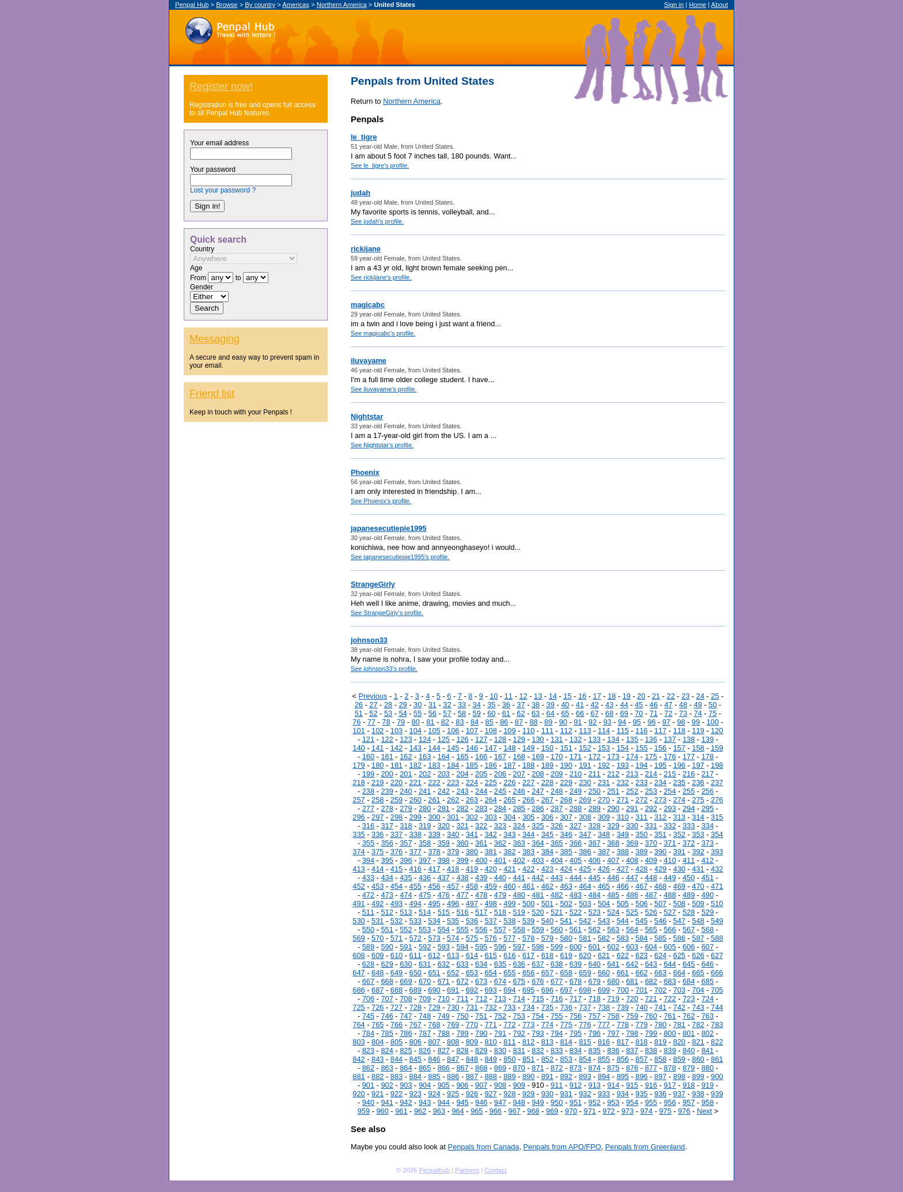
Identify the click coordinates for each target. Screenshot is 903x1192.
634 (481, 964)
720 (632, 998)
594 (462, 946)
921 (377, 1093)
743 (698, 1007)
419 (472, 869)
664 (679, 972)
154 (623, 748)
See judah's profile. (377, 221)
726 (377, 1007)
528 (688, 912)
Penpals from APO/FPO (562, 1146)
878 (669, 1067)
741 (660, 1007)
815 (585, 1042)
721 (651, 998)
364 (538, 843)
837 (632, 1050)
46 (654, 704)
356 (387, 843)
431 (698, 869)
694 (509, 990)
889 (509, 1076)
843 (377, 1059)
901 (368, 1085)
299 (415, 817)
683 (669, 981)
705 (717, 990)
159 (717, 748)
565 (651, 929)
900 (717, 1076)
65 (565, 713)
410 (669, 860)
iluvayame (368, 360)
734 (528, 1007)
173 (613, 756)
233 (641, 782)
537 (490, 920)
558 (519, 929)
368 (613, 843)
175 (651, 756)
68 (609, 713)
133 (595, 739)
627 (717, 955)
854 (585, 1059)
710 (444, 998)
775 (566, 1024)
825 (406, 1050)
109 (509, 730)
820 (679, 1042)
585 (660, 938)
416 (415, 869)
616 (509, 955)
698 (585, 990)
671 (444, 981)
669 (406, 981)
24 (700, 696)
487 (651, 895)
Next (704, 1111)
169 (538, 756)
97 (666, 722)
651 (434, 972)
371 (669, 843)
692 (472, 990)
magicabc (368, 304)
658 (566, 972)
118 (679, 730)
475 (425, 895)
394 (368, 860)
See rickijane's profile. (381, 277)
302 (472, 817)
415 (396, 869)
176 (669, 756)
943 (425, 1102)
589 (368, 946)
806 (415, 1042)
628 (368, 964)
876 (632, 1067)
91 (578, 722)
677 (557, 981)
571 (396, 938)
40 (565, 704)
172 (595, 756)
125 (444, 739)
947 (500, 1102)
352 (679, 834)
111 (547, 730)
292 (651, 808)
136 (651, 739)
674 (500, 981)
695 (528, 990)
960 (382, 1111)
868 (481, 1067)
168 (519, 756)
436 (425, 877)
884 (415, 1076)
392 (698, 851)
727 (396, 1007)
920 (358, 1093)
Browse (226, 4)
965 (477, 1111)
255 (688, 791)
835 (595, 1050)
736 (566, 1007)
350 (641, 834)
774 (547, 1024)
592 (425, 946)
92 (593, 722)
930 (547, 1093)
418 (453, 869)
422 (528, 869)
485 (613, 895)
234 (660, 782)
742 (679, 1007)
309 (604, 817)
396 (406, 860)
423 (547, 869)
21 (656, 696)
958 (707, 1102)
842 (358, 1059)
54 (403, 713)
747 (406, 1016)
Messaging (214, 339)
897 (660, 1076)
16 (582, 696)
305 (528, 817)
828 (462, 1050)
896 (641, 1076)
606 (688, 946)
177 (688, 756)
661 (623, 972)
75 (712, 713)
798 (632, 1033)
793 (538, 1033)
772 (509, 1024)
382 (509, 851)
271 (623, 799)
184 (453, 765)
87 (519, 722)
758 (613, 1016)
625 (679, 955)
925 (453, 1093)
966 (496, 1111)
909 (519, 1085)
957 (688, 1102)
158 (698, 748)
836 (613, 1050)
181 (396, 765)
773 (528, 1024)
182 (415, 765)
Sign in (674, 4)
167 (500, 756)
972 (608, 1111)
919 (707, 1085)
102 (377, 730)
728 (415, 1007)
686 (358, 990)
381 (490, 851)
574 (453, 938)
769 (453, 1024)
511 (368, 912)
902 (387, 1085)
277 (368, 808)
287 (557, 808)
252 (632, 791)
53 (388, 713)
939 (717, 1093)
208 (538, 773)
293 (669, 808)
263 (472, 799)
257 (358, 799)
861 (717, 1059)
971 (590, 1111)
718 (595, 998)
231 (604, 782)
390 (660, 851)
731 (472, 1007)
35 (491, 704)
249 (576, 791)
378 (434, 851)
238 (368, 791)
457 (453, 886)
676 (538, 981)
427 (623, 869)
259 (396, 799)
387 (604, 851)
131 (557, 739)
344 (528, 834)
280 (425, 808)
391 (679, 851)
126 (462, 739)
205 (481, 773)
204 (462, 773)
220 (396, 782)
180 (377, 765)
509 (698, 903)
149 (528, 748)
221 (415, 782)
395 (387, 860)
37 (521, 704)
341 (472, 834)
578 (528, 938)
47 (668, 704)
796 (595, 1033)
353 (698, 834)
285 (519, 808)
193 (623, 765)
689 (415, 990)
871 (538, 1067)
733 (509, 1007)
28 (388, 704)
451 (707, 877)
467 (641, 886)
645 (688, 964)
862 (368, 1067)
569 (358, 938)
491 (358, 903)
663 (660, 972)
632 (444, 964)
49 (698, 704)
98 (681, 722)
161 (387, 756)
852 (547, 1059)
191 (585, 765)
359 (444, 843)
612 (434, 955)
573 (434, 938)
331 (651, 825)
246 (519, 791)
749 (444, 1016)
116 (641, 730)
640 (595, 964)
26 (359, 704)
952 (595, 1102)
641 (613, 964)
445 (595, 877)
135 (632, 739)
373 (707, 843)
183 (434, 765)
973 (627, 1111)
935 (641, 1093)
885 (434, 1076)
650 (415, 972)
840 (688, 1050)
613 (453, 955)
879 (688, 1067)
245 (500, 791)
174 (632, 756)
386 (585, 851)
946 (481, 1102)
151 (566, 748)
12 (523, 696)
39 (551, 704)
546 (660, 920)
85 (489, 722)
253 (651, 791)
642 (632, 964)
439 (481, 877)
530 (358, 920)
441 (519, 877)
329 (613, 825)
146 (472, 748)
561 (576, 929)
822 (717, 1042)
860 (698, 1059)
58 (462, 713)
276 (717, 799)
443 (557, 877)
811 (509, 1042)
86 (504, 722)
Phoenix (365, 472)
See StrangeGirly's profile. (387, 612)
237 (717, 782)
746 (387, 1016)
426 (604, 869)
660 (604, 972)
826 (425, 1050)
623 (641, 955)
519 (519, 912)
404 (557, 860)
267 (547, 799)
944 (444, 1102)
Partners (467, 1170)
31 (432, 704)
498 (490, 903)
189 (547, 765)
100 (713, 722)
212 (613, 773)
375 (377, 851)
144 (434, 748)
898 (679, 1076)
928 (509, 1093)
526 (651, 912)
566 (669, 929)
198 (717, 765)
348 (604, 834)
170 (557, 756)
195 (660, 765)
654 (490, 972)
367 (595, 843)
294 (688, 808)
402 (519, 860)
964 (457, 1111)
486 (632, 895)
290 (613, 808)
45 (639, 704)
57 (447, 713)
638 (557, 964)
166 (481, 756)
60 (491, 713)
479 (500, 895)
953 (613, 1102)
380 (472, 851)
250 (595, 791)
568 (707, 929)
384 (547, 851)
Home (697, 4)
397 (425, 860)
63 (536, 713)
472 (368, 895)
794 (557, 1033)
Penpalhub (434, 1170)
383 (528, 851)
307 (566, 817)
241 (425, 791)
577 (509, 938)
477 (462, 895)
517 (481, 912)
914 (613, 1085)
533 (415, 920)
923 (415, 1093)
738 (604, 1007)
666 (717, 972)
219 (377, 782)
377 (415, 851)
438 (462, 877)
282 (462, 808)
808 (453, 1042)
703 (679, 990)
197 (698, 765)
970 (571, 1111)
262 (453, 799)
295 (707, 808)
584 (641, 938)
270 (604, 799)
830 (500, 1050)
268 (566, 799)
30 (417, 704)
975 (665, 1111)
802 (707, 1033)
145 (453, 748)
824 (387, 1050)
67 (594, 713)
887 (472, 1076)
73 (683, 713)
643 (651, 964)
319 (425, 825)
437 (444, 877)
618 (547, 955)
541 (566, 920)
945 (462, 1102)
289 (595, 808)
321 (462, 825)
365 (557, 843)
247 (538, 791)
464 (585, 886)
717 (576, 998)
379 (453, 851)
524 (613, 912)
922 (396, 1093)
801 (688, 1033)
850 (509, 1059)
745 (368, 1016)
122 (387, 739)
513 (406, 912)
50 (712, 704)
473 (387, 895)
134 (613, 739)
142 (396, 748)
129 (519, 739)
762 (688, 1016)
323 (500, 825)
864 (406, 1067)
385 (566, 851)
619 (566, 955)
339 (434, 834)
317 (387, 825)
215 (669, 773)
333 (688, 825)
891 (547, 1076)
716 (557, 998)
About (719, 4)
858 (660, 1059)
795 (576, 1033)
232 (623, 782)
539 (528, 920)
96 (651, 722)
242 (444, 791)
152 (585, 748)
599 (557, 946)
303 (490, 817)
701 (641, 990)
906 (462, 1085)
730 (453, 1007)
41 (580, 704)
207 (519, 773)
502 (566, 903)
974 (646, 1111)
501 (547, 903)
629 (387, 964)
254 (669, 791)
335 (358, 834)
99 (696, 722)
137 (669, 739)
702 (660, 990)
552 (406, 929)
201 (406, 773)
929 (528, 1093)
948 (519, 1102)
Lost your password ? (223, 190)
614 (472, 955)
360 (462, 843)
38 (536, 704)
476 (444, 895)
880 (707, 1067)
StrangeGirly (373, 584)
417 (434, 869)
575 (472, 938)
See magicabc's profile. (383, 333)
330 (632, 825)
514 (425, 912)
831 (519, 1050)
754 (538, 1016)
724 (707, 998)
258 (377, 799)
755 (557, 1016)
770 (472, 1024)
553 (425, 929)
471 (717, 886)
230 (585, 782)
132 (576, 739)
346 (566, 834)
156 (660, 748)
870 (519, 1067)
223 (453, 782)
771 (490, 1024)
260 (415, 799)
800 (669, 1033)
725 (358, 1007)
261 (434, 799)
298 (396, 817)
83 (460, 722)
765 (377, 1024)
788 (444, 1033)
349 (623, 834)
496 (453, 903)
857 (641, 1059)
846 (434, 1059)
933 (604, 1093)
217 (707, 773)
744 (717, 1007)
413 (358, 869)
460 (509, 886)
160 (368, 756)
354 (717, 834)
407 (613, 860)
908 (500, 1085)
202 (425, 773)
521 (557, 912)
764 (358, 1024)
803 (358, 1042)
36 (506, 704)
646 (707, 964)
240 (406, 791)
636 (519, 964)
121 (368, 739)
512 (387, 912)
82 (445, 722)
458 (472, 886)
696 (547, 990)
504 (604, 903)
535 (453, 920)
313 (679, 817)
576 (490, 938)
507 (660, 903)
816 (604, 1042)
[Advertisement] (256, 650)
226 (509, 782)
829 (481, 1050)
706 (368, 998)
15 (567, 696)
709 (425, 998)
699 (604, 990)
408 (632, 860)
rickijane (366, 248)
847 (453, 1059)
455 (415, 886)
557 (500, 929)
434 (387, 877)
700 (623, 990)
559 (538, 929)
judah (360, 192)
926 (472, 1093)
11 (508, 696)
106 (453, 730)
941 (387, 1102)
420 (490, 869)
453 (377, 886)
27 (373, 704)
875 (613, 1067)
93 (607, 722)
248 (557, 791)
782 (698, 1024)
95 (637, 722)
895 (623, 1076)
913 (595, 1085)
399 (462, 860)
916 (651, 1085)
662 (641, 972)
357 (406, 843)
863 (387, 1067)
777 (604, 1024)
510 (717, 903)
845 (415, 1059)
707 (387, 998)
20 (641, 696)
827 (444, 1050)
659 (585, 972)
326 (557, 825)
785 (387, 1033)
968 (533, 1111)
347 (585, 834)
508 (679, 903)
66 (580, 713)
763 (707, 1016)
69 (624, 713)
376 (396, 851)
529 (707, 912)
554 (444, 929)
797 (613, 1033)
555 (462, 929)
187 (509, 765)
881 (358, 1076)
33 (462, 704)
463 (566, 886)
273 (660, 799)
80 (416, 722)
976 (684, 1111)
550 (368, 929)
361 (481, 843)
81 (430, 722)
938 (698, 1093)
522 (576, 912)
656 (528, 972)
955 (651, 1102)
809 (472, 1042)
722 (669, 998)
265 (509, 799)
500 (528, 903)
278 (387, 808)
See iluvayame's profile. (384, 389)
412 (707, 860)
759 (632, 1016)
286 (538, 808)
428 (641, 869)
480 (519, 895)
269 (585, 799)
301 (453, 817)
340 (453, 834)
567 (688, 929)
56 (432, 713)
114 (604, 730)
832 (538, 1050)
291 (632, 808)
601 (595, 946)
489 (688, 895)
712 (481, 998)
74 (698, 713)
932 (585, 1093)
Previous (373, 696)
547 (679, 920)
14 (553, 696)
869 (500, 1067)
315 (717, 817)
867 (462, 1067)
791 (500, 1033)
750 (462, 1016)
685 (707, 981)
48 (683, 704)
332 (669, 825)
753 (519, 1016)
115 (623, 730)
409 (651, 860)
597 (519, 946)
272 (641, 799)
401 (500, 860)
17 (597, 696)
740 (641, 1007)
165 (462, 756)
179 (358, 765)
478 (481, 895)
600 (576, 946)
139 (707, 739)
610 (396, 955)
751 (481, 1016)
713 (500, 998)
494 (415, 903)
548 (698, 920)
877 (651, 1067)
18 (612, 696)
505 (623, 903)
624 (660, 955)
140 (358, 748)
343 (509, 834)
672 (462, 981)
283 (481, 808)
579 (547, 938)
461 (528, 886)
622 (623, 955)
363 (519, 843)
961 (401, 1111)
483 (576, 895)
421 (509, 869)
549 (717, 920)
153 (604, 748)
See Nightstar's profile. (382, 445)
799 (651, 1033)
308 (585, 817)
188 (528, 765)
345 (547, 834)
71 (654, 713)
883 (396, 1076)
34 (477, 704)
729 (434, 1007)
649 (396, 972)
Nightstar (367, 416)
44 (624, 704)
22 (671, 696)
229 (566, 782)
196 (679, 765)
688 (396, 990)
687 (377, 990)
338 (415, 834)
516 (462, 912)
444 (576, 877)
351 (660, 834)
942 (406, 1102)
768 (434, 1024)
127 (481, 739)
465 (604, 886)
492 (377, 903)
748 (425, 1016)
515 (444, 912)
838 (651, 1050)
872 (557, 1067)
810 (490, 1042)
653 (472, 972)
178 (707, 756)
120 (717, 730)
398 (444, 860)
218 (358, 782)
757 (595, 1016)
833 (557, 1050)
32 (447, 704)
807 (434, 1042)
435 (406, 877)
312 (660, 817)
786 (406, 1033)
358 (425, 843)
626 (698, 955)
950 (557, 1102)
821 (698, 1042)
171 (576, 756)
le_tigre (364, 137)
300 (434, 817)
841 (707, 1050)
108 (490, 730)
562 (595, 929)
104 (415, 730)
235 (679, 782)
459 (490, 886)
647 (358, 972)
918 (688, 1085)
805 (396, 1042)
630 (406, 964)
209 (557, 773)
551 (387, 929)
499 (509, 903)
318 (406, 825)
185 (472, 765)
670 (425, 981)
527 (669, 912)
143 (415, 748)
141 (377, 748)
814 (566, 1042)
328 (595, 825)
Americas (295, 4)
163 (425, 756)
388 (623, 851)
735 (547, 1007)
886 (453, 1076)
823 (368, 1050)
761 (669, 1016)
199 (368, 773)
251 (613, 791)
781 (679, 1024)
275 (698, 799)
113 (585, 730)
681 (632, 981)
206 (500, 773)
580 (566, 938)
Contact (495, 1170)
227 (528, 782)
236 (698, 782)
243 (462, 791)
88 (533, 722)
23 (685, 696)
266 (528, 799)
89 (548, 722)
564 (632, 929)
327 (576, 825)
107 (472, 730)
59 (477, 713)
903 (406, 1085)
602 (613, 946)
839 (669, 1050)
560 (557, 929)
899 (698, 1076)
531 (377, 920)
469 (679, 886)
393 (717, 851)
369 (632, 843)
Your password (213, 169)
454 (396, 886)
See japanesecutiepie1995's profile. (400, 556)
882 (377, 1076)
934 (623, 1093)
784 (368, 1033)
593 (444, 946)
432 (717, 869)
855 (604, 1059)
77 (371, 722)
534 (434, 920)
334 (707, 825)
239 (387, 791)
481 (538, 895)
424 (566, 869)
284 (500, 808)
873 (576, 1067)
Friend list (211, 393)
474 (406, 895)
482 (557, 895)
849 (490, 1059)
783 (717, 1024)
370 (651, 843)
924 (434, 1093)
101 (358, 730)
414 (377, 869)
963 (439, 1111)
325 (538, 825)
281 (444, 808)
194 (641, 765)
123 (406, 739)
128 (500, 739)
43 (609, 704)
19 (627, 696)
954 (632, 1102)
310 (623, 817)
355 (368, 843)
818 (641, 1042)
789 (462, 1033)
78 (386, 722)
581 (585, 938)
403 (538, 860)
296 (358, 817)
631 (425, 964)
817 (623, 1042)
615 (490, 955)
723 (688, 998)
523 (595, 912)
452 (358, 886)
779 (641, 1024)
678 (576, 981)
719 (613, 998)
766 (396, 1024)
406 (595, 860)
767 (415, 1024)
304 (509, 817)
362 (500, 843)
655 (509, 972)
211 (595, 773)
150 (547, 748)
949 (538, 1102)
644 (669, 964)
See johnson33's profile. (384, 668)
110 (528, 730)
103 (396, 730)
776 (585, 1024)
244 (481, 791)
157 (679, 748)
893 (585, 1076)
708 (406, 998)
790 (481, 1033)
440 (500, 877)
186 (490, 765)
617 (528, 955)
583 (623, 938)
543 (604, 920)
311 (641, 817)
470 (698, 886)
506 (641, 903)
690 (434, 990)
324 (519, 825)
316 (368, 825)
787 (425, 1033)
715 (538, 998)
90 (563, 722)
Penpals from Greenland (645, 1146)
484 (595, 895)
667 (368, 981)
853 (566, 1059)
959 (364, 1111)
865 (425, 1067)
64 (551, 713)
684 (688, 981)
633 (462, 964)
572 (415, 938)
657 (547, 972)
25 (715, 696)
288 (576, 808)
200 (387, 773)
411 (688, 860)
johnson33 (369, 640)
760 (651, 1016)
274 (679, 799)
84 (475, 722)
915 (632, 1085)
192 (604, 765)
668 (387, 981)
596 (500, 946)
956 (669, 1102)
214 (651, 773)
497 (472, 903)
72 (668, 713)
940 (368, 1102)
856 (623, 1059)
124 (425, 739)
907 (481, 1085)
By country (260, 4)
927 (490, 1093)
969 (552, 1111)
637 (538, 964)
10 (494, 696)
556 (481, 929)
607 (707, 946)
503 (585, 903)
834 (576, 1050)
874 (595, 1067)
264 (490, 799)
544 (623, 920)
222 (434, 782)
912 (576, 1085)
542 (585, 920)
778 (623, 1024)
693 (490, 990)
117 (660, 730)
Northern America (342, 4)
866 (444, 1067)
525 (632, 912)
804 (377, 1042)
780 (660, 1024)
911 (557, 1085)
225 (490, 782)
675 (519, 981)
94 (622, 722)
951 (576, 1102)
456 (434, 886)
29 (403, 704)
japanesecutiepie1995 (389, 528)
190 (566, 765)
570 (377, 938)
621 (604, 955)
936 (660, 1093)
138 (688, 739)
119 (698, 730)
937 (679, 1093)
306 (547, 817)
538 (509, 920)
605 (669, 946)
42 (594, 704)
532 (396, 920)
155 (641, 748)
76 (356, 722)
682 (651, 981)
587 (698, 938)
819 (660, 1042)
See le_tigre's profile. (380, 165)
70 (639, 713)
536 (472, 920)
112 (566, 730)
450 (688, 877)
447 (632, 877)
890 (528, 1076)
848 (472, 1059)
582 (604, 938)
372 (688, 843)
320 (444, 825)
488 (669, 895)
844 (396, 1059)
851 (528, 1059)
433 (368, 877)
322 (481, 825)
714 (519, 998)
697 (566, 990)
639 (576, 964)
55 (417, 713)
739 (623, 1007)
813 (547, 1042)
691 (453, 990)
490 (707, 895)
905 (444, 1085)
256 (707, 791)
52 (373, 713)
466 (623, 886)
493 (396, 903)
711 (462, 998)
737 (585, 1007)
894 (604, 1076)
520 (538, 912)
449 (669, 877)
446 (613, 877)
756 (576, 1016)
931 (566, 1093)
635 (500, 964)
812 (528, 1042)
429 (660, 869)
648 (377, 972)
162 (406, 756)
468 (660, 886)
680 (613, 981)
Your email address (219, 143)
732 (490, 1007)
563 (613, 929)
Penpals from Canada (483, 1146)
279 (406, 808)
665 (698, 972)
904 (425, 1085)
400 (481, 860)
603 (632, 946)
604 (651, 946)
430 (679, 869)
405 (576, 860)
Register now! (221, 86)
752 (500, 1016)
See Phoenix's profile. (381, 500)
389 (641, 851)
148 (509, 748)
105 (434, 730)
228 (547, 782)
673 (481, 981)
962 (420, 1111)
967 (515, 1111)
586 (679, 938)
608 (358, 955)
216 (688, 773)
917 (669, 1085)
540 (547, 920)
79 (401, 722)
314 (698, 817)
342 (490, 834)
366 (576, 843)
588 (717, 938)
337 (396, 834)
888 (490, 1076)
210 (576, 773)
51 (359, 713)
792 (519, 1033)
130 (538, 739)
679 (595, 981)
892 (566, 1076)
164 (444, 756)
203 (444, 773)
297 (377, 817)
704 (698, 990)
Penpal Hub (230, 28)
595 (481, 946)
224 (472, 782)
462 (547, 886)
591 (406, 946)
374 (358, 851)
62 (521, 713)
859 (679, 1059)
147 (490, 748)
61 (506, 713)
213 (632, 773)
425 (585, 869)
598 (538, 946)
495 (434, 903)
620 (585, 955)
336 (377, 834)
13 (538, 696)
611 (415, 955)
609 (377, 955)
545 (641, 920)
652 (453, 972)
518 (500, 912)
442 (538, 877)
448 (651, 877)
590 (387, 946)
